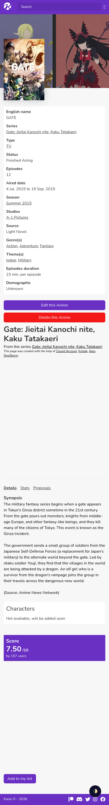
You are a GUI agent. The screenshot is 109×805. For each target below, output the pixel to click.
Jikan (92, 351)
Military (24, 260)
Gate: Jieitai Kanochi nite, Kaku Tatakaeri (41, 132)
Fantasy (47, 246)
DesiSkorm (11, 356)
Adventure (28, 246)
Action (12, 246)
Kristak (83, 351)
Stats (25, 488)
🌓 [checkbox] (95, 791)
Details (10, 488)
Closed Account (66, 351)
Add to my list (19, 778)
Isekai (11, 260)
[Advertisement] (54, 418)
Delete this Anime (55, 317)
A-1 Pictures (17, 217)
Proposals (42, 488)
